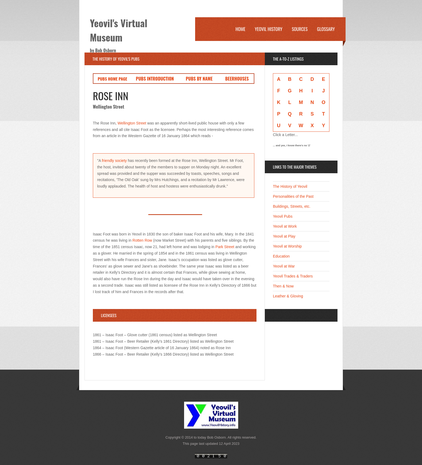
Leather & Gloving (288, 296)
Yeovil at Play (284, 236)
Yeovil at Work (285, 226)
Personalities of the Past (293, 196)
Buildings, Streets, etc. (291, 206)
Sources (300, 29)
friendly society (114, 160)
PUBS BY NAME (199, 78)
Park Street (224, 247)
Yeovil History (268, 29)
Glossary (326, 29)
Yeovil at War (284, 266)
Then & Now (283, 286)
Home (240, 29)
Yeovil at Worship (287, 246)
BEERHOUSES (237, 78)
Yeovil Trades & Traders (293, 276)
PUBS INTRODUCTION (155, 78)
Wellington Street (132, 123)
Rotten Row (142, 240)
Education (281, 256)
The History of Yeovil (290, 186)
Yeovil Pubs (283, 216)
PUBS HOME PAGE (112, 79)
